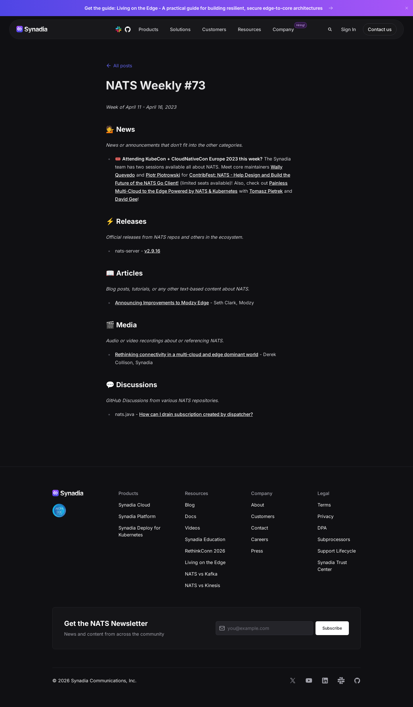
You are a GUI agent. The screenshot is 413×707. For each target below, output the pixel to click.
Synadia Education (205, 539)
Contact (259, 528)
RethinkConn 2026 (205, 551)
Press (257, 551)
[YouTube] (308, 680)
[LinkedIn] (325, 680)
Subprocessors (334, 539)
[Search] (330, 29)
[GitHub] (357, 680)
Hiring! (300, 25)
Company (283, 29)
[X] (292, 680)
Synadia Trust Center (332, 565)
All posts (119, 65)
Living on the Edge (205, 562)
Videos (192, 528)
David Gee (126, 199)
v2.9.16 (152, 251)
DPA (322, 528)
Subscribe (332, 628)
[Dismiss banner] (407, 8)
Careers (259, 539)
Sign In (348, 29)
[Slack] (341, 680)
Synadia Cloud (134, 505)
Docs (190, 516)
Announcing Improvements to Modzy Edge (162, 302)
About (257, 505)
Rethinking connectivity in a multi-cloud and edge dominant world (186, 354)
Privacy (326, 516)
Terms (324, 505)
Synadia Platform (137, 516)
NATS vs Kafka (201, 574)
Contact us (380, 29)
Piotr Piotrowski (163, 175)
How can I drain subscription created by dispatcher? (196, 414)
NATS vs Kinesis (202, 585)
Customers (214, 29)
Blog (190, 505)
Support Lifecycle (337, 551)
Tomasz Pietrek (266, 191)
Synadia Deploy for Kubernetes (139, 531)
